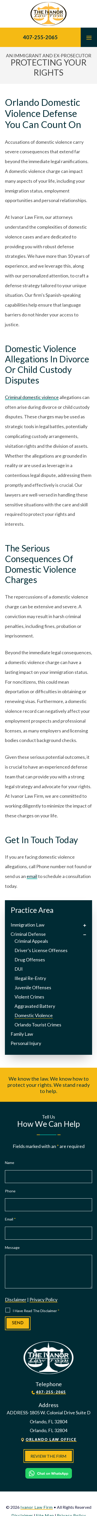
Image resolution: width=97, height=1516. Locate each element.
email (32, 876)
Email (10, 1219)
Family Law (22, 1034)
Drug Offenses (29, 959)
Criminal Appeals (31, 941)
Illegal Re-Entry (30, 978)
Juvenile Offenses (32, 987)
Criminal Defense (28, 934)
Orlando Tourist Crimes (37, 1024)
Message (12, 1247)
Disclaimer (15, 1299)
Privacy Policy (43, 1299)
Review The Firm (48, 1456)
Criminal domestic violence (32, 397)
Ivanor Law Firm (36, 1507)
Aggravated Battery (34, 1006)
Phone (10, 1191)
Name (9, 1162)
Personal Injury (26, 1043)
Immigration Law (27, 925)
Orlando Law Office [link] (51, 1439)
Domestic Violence (33, 1015)
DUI (18, 969)
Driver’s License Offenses (41, 950)
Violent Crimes (29, 997)
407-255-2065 (40, 37)
